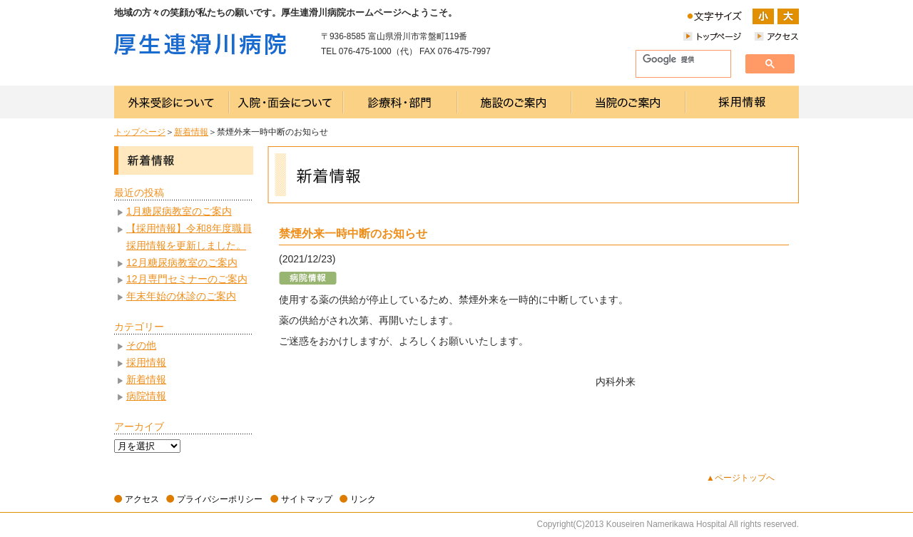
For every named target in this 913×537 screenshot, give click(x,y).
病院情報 (146, 396)
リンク (363, 499)
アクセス (142, 499)
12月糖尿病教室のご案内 (182, 262)
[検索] (678, 60)
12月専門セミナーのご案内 (187, 279)
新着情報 (191, 132)
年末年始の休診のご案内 (181, 296)
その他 (141, 345)
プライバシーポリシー (219, 499)
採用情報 (146, 362)
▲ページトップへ (740, 478)
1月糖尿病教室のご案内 (179, 211)
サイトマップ (306, 499)
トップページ (139, 132)
